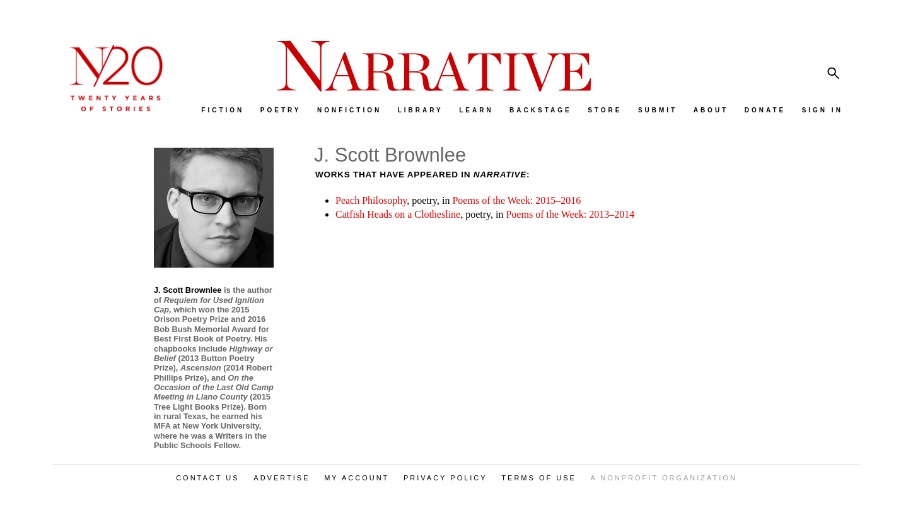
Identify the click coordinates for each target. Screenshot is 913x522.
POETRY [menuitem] (280, 110)
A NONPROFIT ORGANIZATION (664, 478)
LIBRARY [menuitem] (420, 110)
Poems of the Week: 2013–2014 (570, 214)
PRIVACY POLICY (445, 478)
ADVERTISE (281, 478)
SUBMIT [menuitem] (657, 110)
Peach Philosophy (371, 200)
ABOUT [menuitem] (711, 110)
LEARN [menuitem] (476, 110)
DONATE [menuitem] (765, 110)
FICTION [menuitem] (222, 110)
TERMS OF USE (538, 478)
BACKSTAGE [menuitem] (540, 110)
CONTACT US (208, 478)
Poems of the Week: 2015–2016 (516, 200)
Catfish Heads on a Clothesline (397, 214)
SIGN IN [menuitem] (822, 110)
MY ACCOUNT (356, 478)
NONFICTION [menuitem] (349, 110)
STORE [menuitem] (605, 110)
